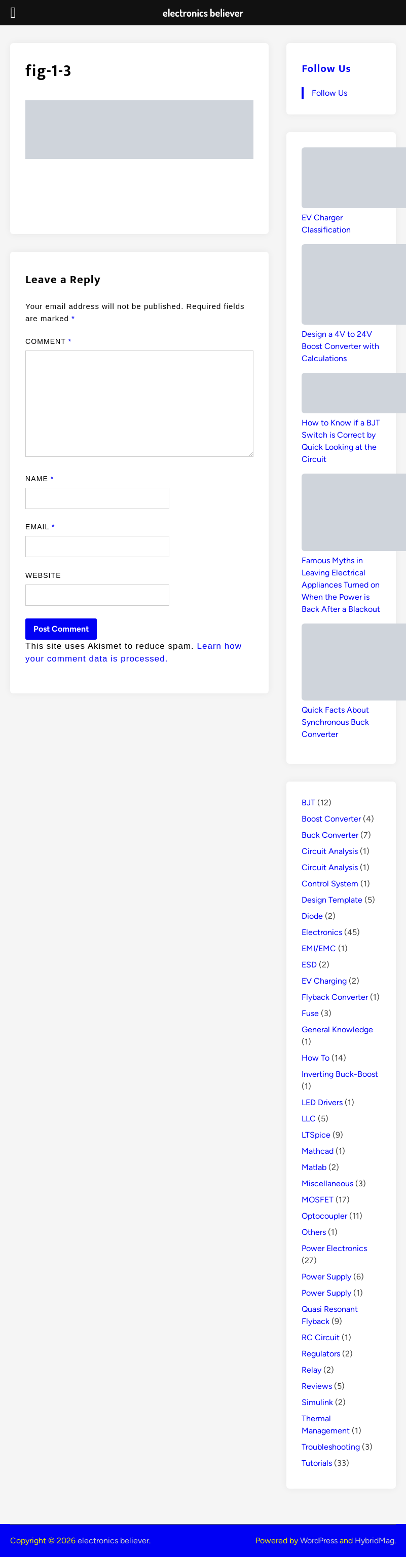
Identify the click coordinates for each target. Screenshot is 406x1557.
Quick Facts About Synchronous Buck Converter (335, 722)
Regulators (321, 1353)
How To (315, 1058)
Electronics (322, 932)
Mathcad (318, 1151)
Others (314, 1232)
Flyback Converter (335, 997)
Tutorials (317, 1463)
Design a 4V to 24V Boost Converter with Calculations (340, 346)
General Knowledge (337, 1029)
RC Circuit (321, 1337)
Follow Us (326, 68)
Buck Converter (330, 835)
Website (43, 575)
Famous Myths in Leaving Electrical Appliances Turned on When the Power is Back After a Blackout (341, 585)
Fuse (310, 1013)
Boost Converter (331, 819)
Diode (312, 916)
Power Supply (326, 1276)
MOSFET (318, 1199)
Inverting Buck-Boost (340, 1074)
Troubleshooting (331, 1447)
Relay (311, 1370)
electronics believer (113, 1540)
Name (39, 479)
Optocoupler (324, 1216)
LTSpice (316, 1135)
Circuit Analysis (330, 851)
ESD (309, 964)
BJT (308, 802)
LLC (309, 1118)
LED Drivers (322, 1102)
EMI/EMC (319, 948)
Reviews (317, 1386)
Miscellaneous (327, 1183)
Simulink (317, 1402)
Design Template (332, 900)
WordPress (319, 1540)
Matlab (314, 1167)
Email (40, 527)
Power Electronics (334, 1248)
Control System (330, 883)
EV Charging (324, 981)
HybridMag (374, 1540)
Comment (48, 341)
